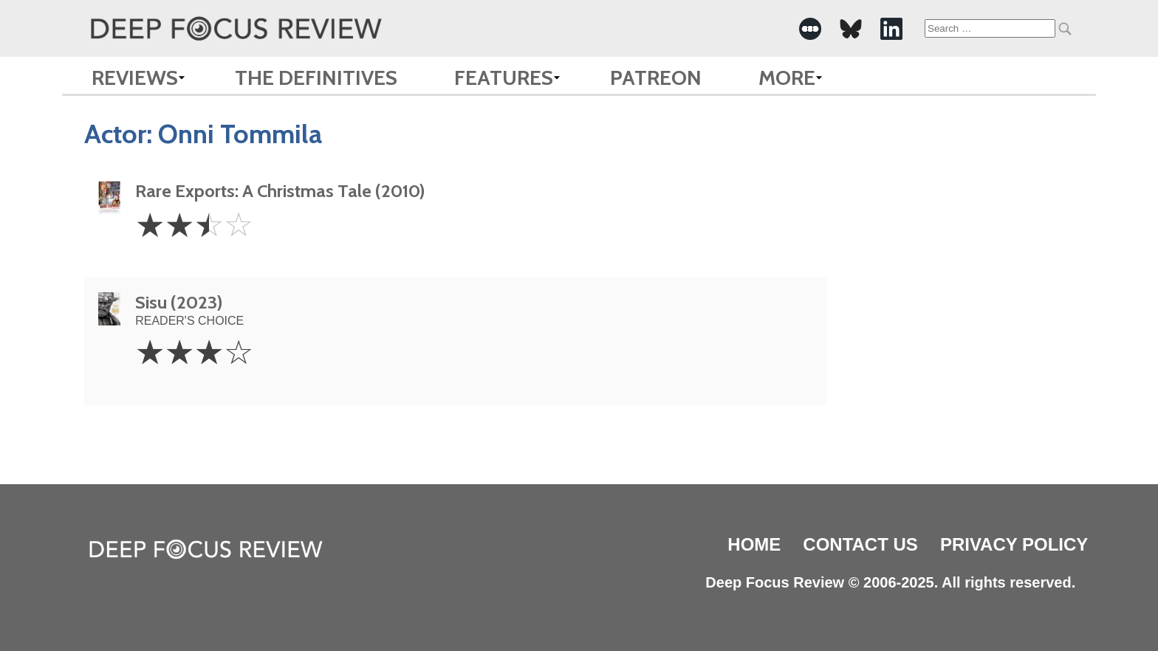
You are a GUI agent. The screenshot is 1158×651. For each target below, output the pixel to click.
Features (503, 77)
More (786, 77)
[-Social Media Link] (810, 29)
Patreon (656, 77)
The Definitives (316, 77)
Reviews (135, 77)
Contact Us (860, 544)
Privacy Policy (1014, 544)
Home (754, 544)
